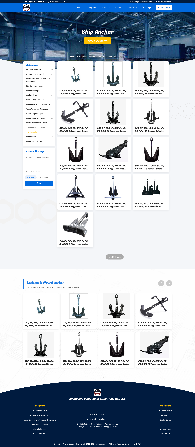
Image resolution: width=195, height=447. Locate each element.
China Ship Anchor (61, 444)
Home (79, 8)
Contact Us (165, 434)
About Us (133, 8)
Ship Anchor (33, 132)
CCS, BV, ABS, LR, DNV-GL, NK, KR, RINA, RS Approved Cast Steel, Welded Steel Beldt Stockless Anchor (73, 92)
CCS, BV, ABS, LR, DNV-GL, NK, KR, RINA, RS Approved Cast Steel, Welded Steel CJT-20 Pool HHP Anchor (151, 167)
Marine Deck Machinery (35, 118)
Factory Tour (166, 415)
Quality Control (165, 420)
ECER (138, 444)
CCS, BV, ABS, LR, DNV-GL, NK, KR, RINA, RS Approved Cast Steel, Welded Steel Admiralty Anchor (74, 130)
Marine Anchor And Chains (100, 57)
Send (39, 183)
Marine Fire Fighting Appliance (38, 104)
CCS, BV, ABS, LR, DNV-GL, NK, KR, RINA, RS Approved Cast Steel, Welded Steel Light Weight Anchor (149, 130)
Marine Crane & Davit (34, 141)
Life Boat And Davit (33, 70)
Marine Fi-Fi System (34, 91)
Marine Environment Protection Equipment (38, 80)
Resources (119, 8)
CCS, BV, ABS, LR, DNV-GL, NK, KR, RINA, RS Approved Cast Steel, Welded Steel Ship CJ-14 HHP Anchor (150, 205)
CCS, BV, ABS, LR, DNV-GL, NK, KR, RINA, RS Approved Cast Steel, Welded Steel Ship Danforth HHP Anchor (111, 205)
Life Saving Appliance (34, 86)
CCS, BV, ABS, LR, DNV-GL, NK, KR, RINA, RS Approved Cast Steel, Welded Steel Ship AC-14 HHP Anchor (74, 242)
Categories (92, 8)
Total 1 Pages (114, 257)
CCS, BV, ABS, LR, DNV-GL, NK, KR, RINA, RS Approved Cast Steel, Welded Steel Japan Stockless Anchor (111, 92)
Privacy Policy (165, 429)
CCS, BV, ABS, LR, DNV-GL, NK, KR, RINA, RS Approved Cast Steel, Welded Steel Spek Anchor (111, 130)
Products (106, 8)
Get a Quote (164, 8)
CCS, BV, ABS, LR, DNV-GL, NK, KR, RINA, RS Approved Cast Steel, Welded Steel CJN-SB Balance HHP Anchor (73, 167)
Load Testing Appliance (35, 100)
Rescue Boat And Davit (35, 74)
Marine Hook (31, 137)
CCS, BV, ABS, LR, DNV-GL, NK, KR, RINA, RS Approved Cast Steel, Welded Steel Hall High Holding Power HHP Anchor (149, 92)
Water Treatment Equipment (37, 109)
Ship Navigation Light (34, 114)
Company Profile (165, 411)
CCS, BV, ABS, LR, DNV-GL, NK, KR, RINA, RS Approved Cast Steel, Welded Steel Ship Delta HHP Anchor (74, 205)
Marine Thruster (32, 95)
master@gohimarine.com (142, 2)
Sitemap (166, 425)
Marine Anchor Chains (37, 127)
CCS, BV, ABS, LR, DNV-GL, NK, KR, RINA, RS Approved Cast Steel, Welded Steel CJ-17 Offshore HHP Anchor (111, 167)
